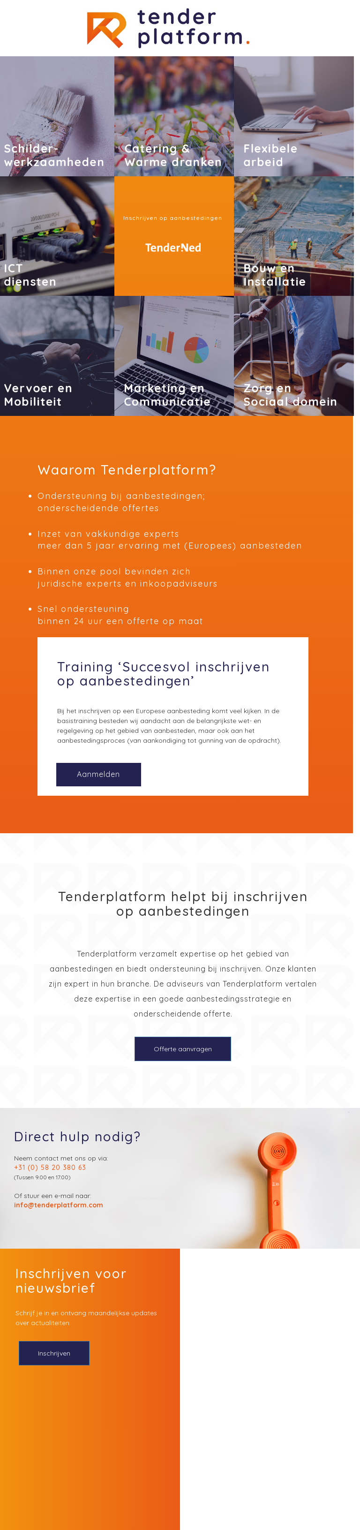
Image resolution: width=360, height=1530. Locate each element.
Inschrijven (54, 1353)
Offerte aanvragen (183, 1049)
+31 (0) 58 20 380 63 (50, 1167)
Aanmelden (98, 774)
